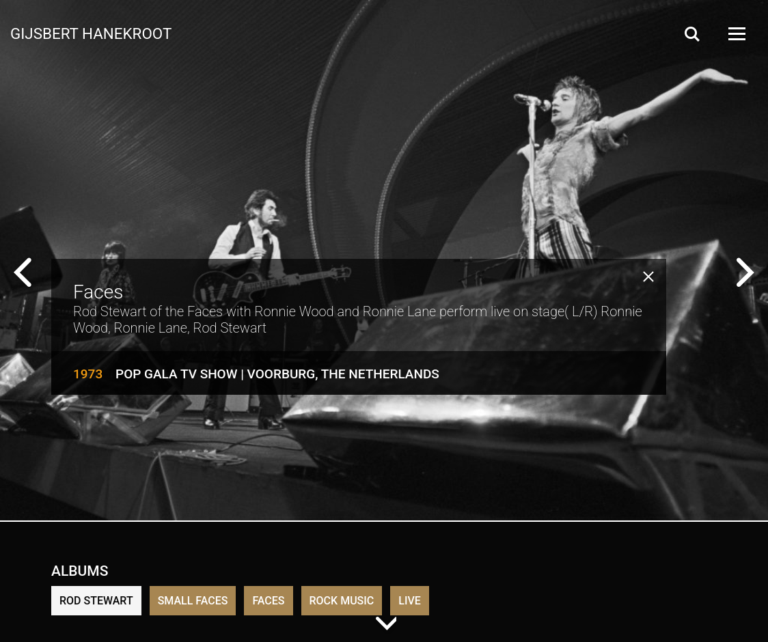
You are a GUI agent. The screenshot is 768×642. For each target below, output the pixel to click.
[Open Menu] (736, 33)
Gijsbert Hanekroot (91, 33)
